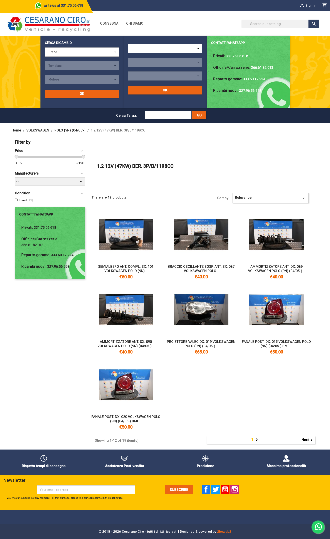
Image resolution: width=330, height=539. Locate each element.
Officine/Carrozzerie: (231, 67)
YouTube (225, 489)
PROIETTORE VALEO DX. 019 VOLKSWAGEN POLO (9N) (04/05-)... (201, 344)
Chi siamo (134, 23)
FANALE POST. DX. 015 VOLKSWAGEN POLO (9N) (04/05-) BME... (276, 344)
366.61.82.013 (262, 68)
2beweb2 (224, 532)
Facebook (206, 489)
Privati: (219, 56)
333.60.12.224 (254, 79)
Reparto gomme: (227, 79)
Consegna (109, 23)
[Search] (280, 24)
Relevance (270, 198)
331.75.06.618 (237, 56)
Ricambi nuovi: (225, 90)
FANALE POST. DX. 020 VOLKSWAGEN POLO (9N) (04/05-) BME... (125, 419)
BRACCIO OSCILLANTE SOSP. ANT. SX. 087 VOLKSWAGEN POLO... (201, 268)
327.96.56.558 (250, 91)
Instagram (234, 489)
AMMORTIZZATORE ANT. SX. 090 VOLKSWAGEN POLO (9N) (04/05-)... (125, 344)
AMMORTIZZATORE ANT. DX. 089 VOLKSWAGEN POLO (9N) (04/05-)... (276, 268)
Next (308, 440)
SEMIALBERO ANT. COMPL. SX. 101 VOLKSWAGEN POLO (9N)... (126, 268)
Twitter (215, 489)
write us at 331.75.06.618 (63, 5)
